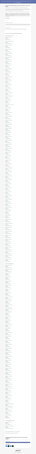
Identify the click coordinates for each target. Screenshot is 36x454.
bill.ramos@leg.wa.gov (7, 154)
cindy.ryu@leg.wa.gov (7, 75)
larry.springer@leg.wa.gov (8, 51)
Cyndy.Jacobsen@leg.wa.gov (8, 378)
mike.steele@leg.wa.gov (8, 283)
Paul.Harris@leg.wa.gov (7, 295)
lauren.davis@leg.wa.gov (8, 174)
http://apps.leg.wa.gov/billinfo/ (16, 431)
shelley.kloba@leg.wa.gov (8, 130)
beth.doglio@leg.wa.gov (7, 134)
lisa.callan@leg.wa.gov (7, 158)
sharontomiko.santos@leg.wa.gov (9, 43)
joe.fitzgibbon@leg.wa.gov (8, 63)
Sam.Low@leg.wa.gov (7, 402)
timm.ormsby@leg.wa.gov (8, 47)
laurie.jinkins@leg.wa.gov (8, 83)
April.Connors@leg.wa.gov (8, 394)
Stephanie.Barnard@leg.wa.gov (8, 386)
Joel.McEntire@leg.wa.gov (8, 370)
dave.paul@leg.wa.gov (7, 162)
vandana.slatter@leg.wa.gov (8, 150)
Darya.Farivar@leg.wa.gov (8, 241)
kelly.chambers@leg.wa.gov (8, 358)
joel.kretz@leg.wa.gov (7, 279)
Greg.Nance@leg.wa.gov (8, 261)
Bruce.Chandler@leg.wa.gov (8, 424)
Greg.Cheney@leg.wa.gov (8, 390)
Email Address (7, 439)
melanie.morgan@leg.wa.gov (8, 170)
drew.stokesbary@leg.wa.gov (8, 307)
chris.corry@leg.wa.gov (7, 354)
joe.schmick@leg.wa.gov (8, 287)
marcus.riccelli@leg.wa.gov (8, 71)
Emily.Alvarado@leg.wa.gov (8, 233)
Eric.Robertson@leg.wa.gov (8, 267)
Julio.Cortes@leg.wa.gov (8, 237)
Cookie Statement (19, 2)
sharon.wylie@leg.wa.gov (8, 87)
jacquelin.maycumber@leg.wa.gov (9, 428)
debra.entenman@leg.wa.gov (8, 55)
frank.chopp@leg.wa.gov (8, 39)
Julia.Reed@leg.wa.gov (7, 245)
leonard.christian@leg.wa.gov (8, 299)
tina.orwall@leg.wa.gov (7, 67)
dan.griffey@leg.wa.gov (7, 303)
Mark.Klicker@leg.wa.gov (8, 366)
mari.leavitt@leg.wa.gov (7, 166)
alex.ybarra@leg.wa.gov (7, 362)
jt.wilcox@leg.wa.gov (7, 291)
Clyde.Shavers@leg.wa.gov (8, 257)
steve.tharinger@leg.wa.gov (8, 79)
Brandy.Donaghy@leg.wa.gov (8, 225)
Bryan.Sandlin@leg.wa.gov (8, 249)
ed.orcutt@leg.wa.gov (7, 275)
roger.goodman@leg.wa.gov (8, 59)
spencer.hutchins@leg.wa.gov (8, 271)
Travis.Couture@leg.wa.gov (8, 398)
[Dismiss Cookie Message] (35, 0)
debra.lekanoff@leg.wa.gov (8, 178)
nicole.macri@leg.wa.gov (8, 138)
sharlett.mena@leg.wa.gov (8, 146)
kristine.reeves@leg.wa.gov (8, 142)
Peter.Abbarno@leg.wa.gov (8, 374)
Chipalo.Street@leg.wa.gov (8, 253)
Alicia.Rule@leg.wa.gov (7, 382)
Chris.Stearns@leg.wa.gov (8, 229)
